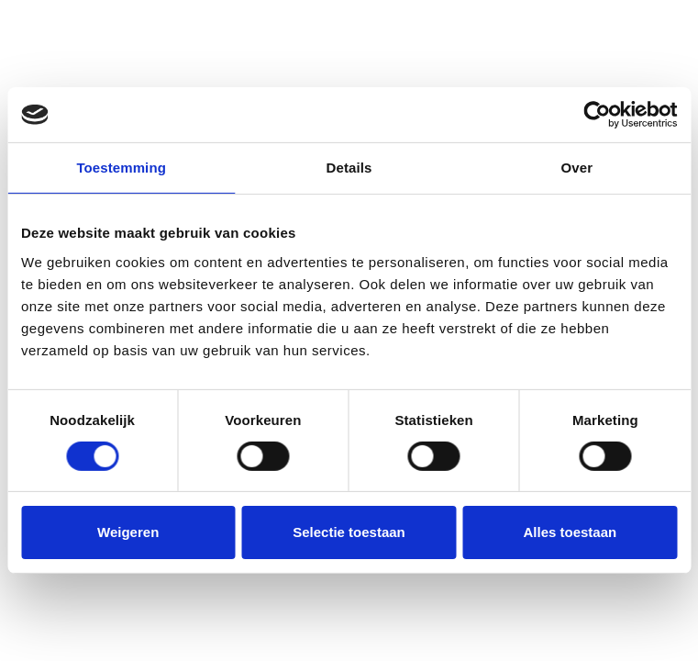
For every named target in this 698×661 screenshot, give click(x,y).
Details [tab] (349, 167)
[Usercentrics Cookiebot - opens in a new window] (596, 115)
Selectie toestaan (349, 532)
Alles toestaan (569, 532)
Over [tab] (577, 167)
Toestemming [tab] (121, 167)
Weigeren (128, 532)
